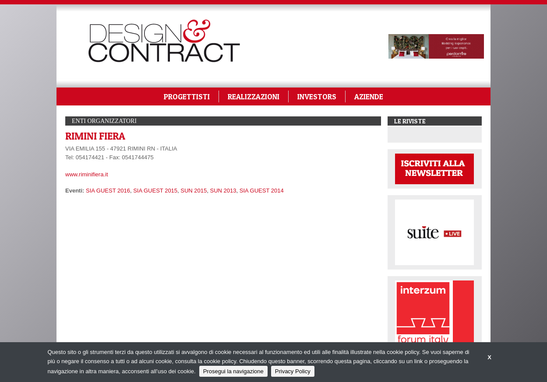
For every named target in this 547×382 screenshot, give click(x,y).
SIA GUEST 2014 (262, 190)
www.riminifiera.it (86, 174)
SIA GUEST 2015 (155, 190)
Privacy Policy (293, 371)
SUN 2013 (223, 190)
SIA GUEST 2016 (108, 190)
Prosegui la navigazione (233, 371)
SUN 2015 (193, 190)
